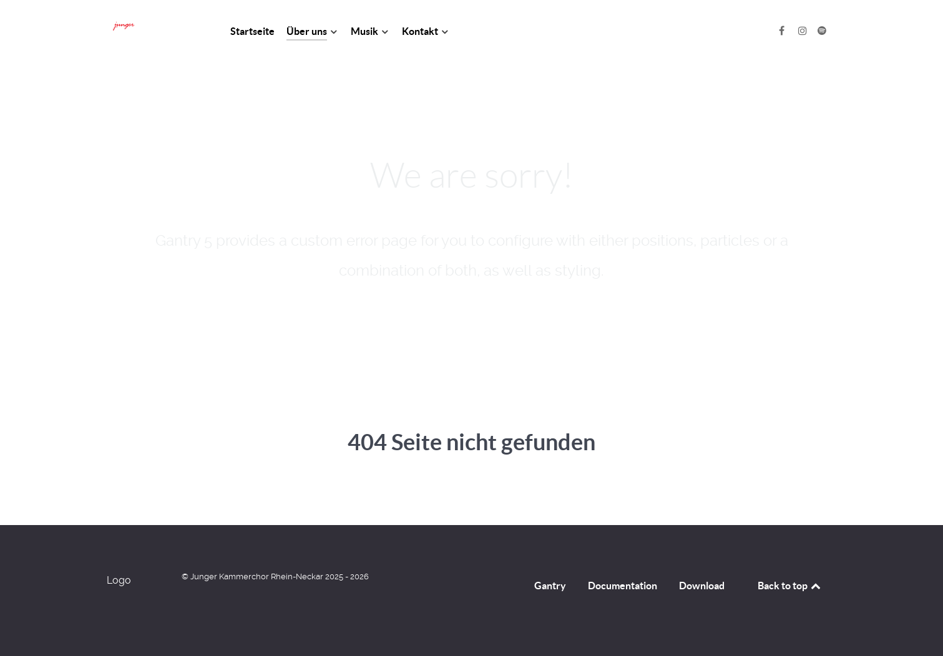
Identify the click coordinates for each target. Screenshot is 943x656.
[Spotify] (822, 31)
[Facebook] (782, 31)
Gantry (550, 585)
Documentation (622, 585)
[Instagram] (804, 31)
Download (702, 585)
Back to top (790, 585)
